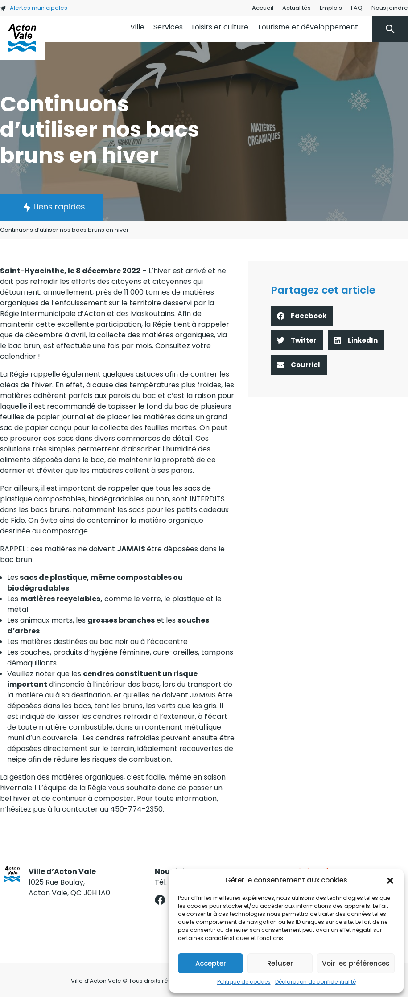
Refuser (280, 963)
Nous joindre (389, 8)
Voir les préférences (356, 963)
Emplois (331, 8)
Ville (137, 27)
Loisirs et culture (220, 27)
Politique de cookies (244, 981)
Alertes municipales (33, 8)
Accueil (262, 8)
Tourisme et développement (307, 27)
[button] (390, 880)
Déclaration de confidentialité (315, 981)
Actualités (296, 8)
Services (168, 27)
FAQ (357, 8)
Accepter (210, 963)
